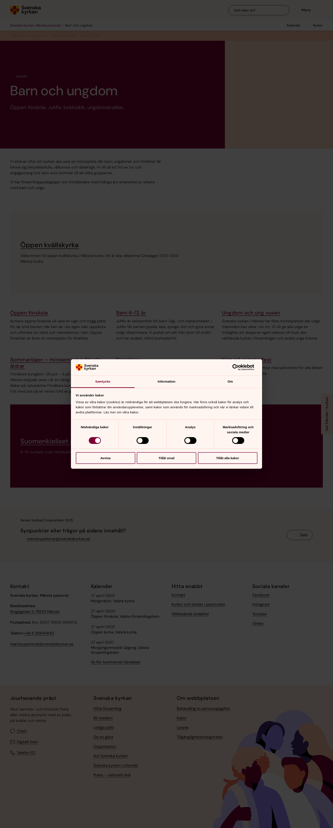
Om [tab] (230, 381)
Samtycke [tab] (102, 381)
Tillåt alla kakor (227, 458)
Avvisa (105, 458)
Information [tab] (166, 381)
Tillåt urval (167, 458)
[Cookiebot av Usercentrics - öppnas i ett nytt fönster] (238, 367)
